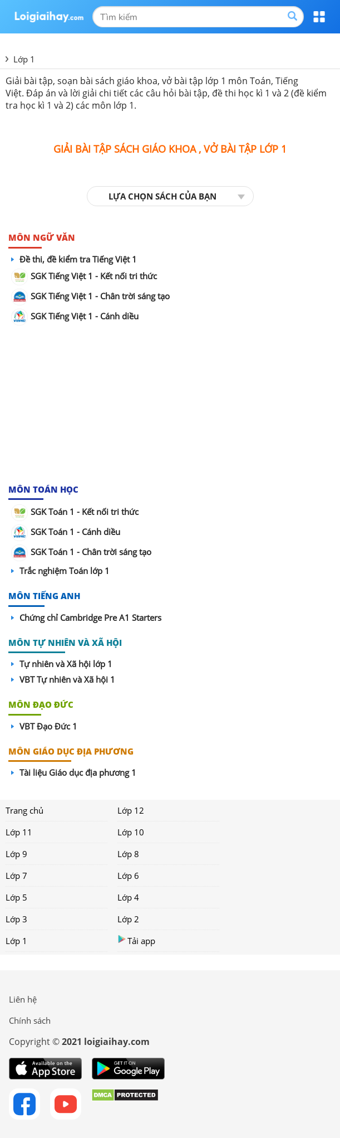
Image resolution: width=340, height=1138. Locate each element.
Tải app (136, 940)
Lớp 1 (16, 940)
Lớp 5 (16, 897)
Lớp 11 (19, 832)
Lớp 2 (128, 919)
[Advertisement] (170, 405)
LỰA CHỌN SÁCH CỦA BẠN (162, 196)
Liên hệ (23, 999)
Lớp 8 (128, 853)
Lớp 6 (128, 875)
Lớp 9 (16, 853)
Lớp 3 (16, 919)
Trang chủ (24, 810)
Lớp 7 (16, 875)
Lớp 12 (130, 810)
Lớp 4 (128, 897)
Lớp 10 (130, 832)
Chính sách (30, 1020)
